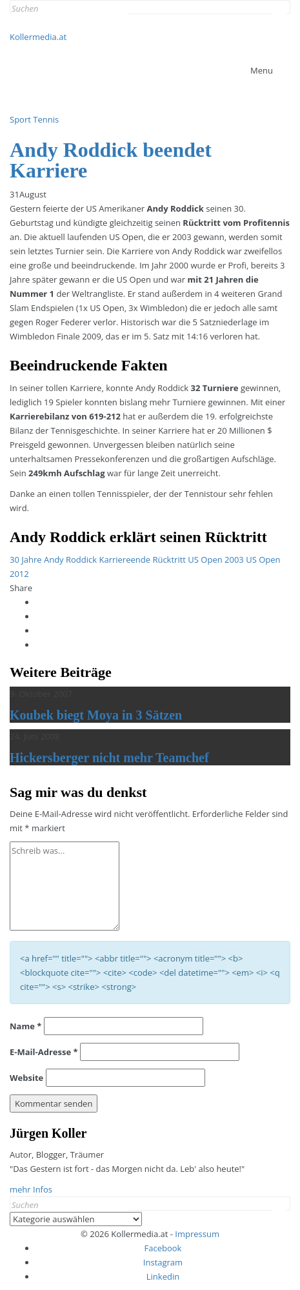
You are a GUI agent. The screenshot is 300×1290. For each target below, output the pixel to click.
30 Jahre (26, 559)
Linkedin (162, 1276)
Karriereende (124, 559)
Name (25, 1026)
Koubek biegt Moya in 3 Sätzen (96, 715)
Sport (20, 119)
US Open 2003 (215, 559)
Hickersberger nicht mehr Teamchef (109, 758)
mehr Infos (31, 1189)
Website (26, 1077)
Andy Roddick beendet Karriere (111, 160)
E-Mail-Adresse (44, 1052)
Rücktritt (169, 559)
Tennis (46, 119)
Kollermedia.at (38, 37)
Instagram (163, 1262)
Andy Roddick (70, 559)
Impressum (197, 1234)
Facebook (163, 1248)
